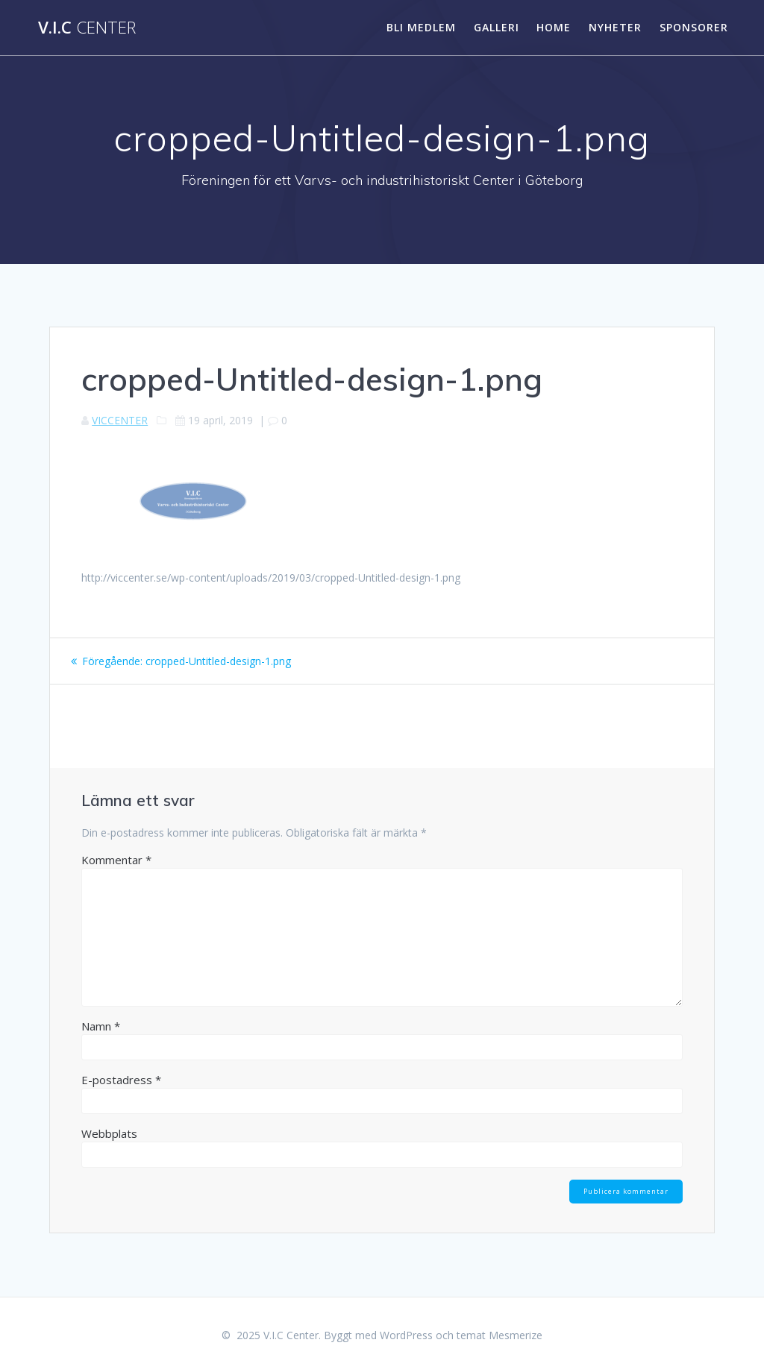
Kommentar (116, 859)
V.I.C (87, 27)
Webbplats (109, 1133)
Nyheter (615, 27)
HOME (553, 27)
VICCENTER (120, 420)
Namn (100, 1026)
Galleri (496, 27)
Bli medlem (421, 27)
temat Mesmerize (499, 1335)
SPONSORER (694, 27)
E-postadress (121, 1079)
